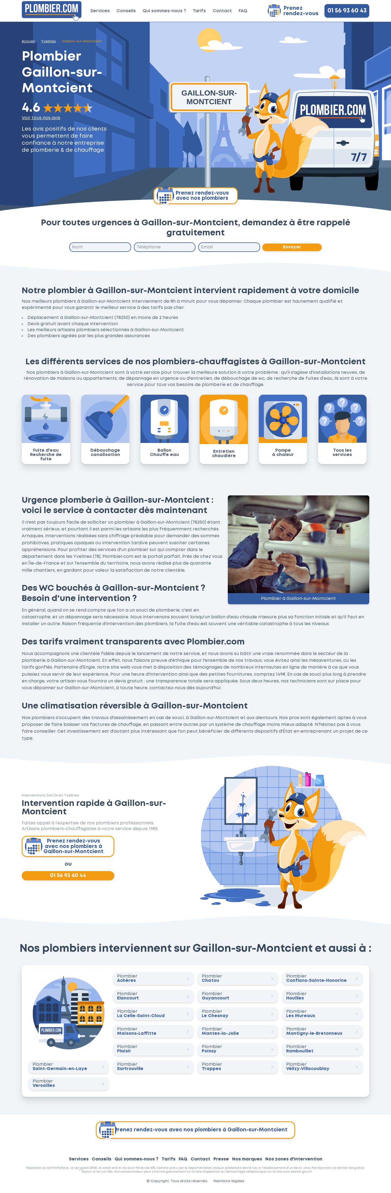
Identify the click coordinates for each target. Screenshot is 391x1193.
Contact (222, 11)
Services (100, 11)
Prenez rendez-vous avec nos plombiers (193, 195)
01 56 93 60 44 (68, 877)
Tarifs (199, 11)
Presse (221, 1162)
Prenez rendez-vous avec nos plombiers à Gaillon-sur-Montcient (65, 847)
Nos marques (247, 1162)
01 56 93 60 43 (347, 11)
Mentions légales (228, 1183)
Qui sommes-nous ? (164, 11)
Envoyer (292, 247)
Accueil (28, 41)
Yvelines (48, 41)
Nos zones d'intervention (293, 1162)
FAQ (243, 11)
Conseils (126, 11)
